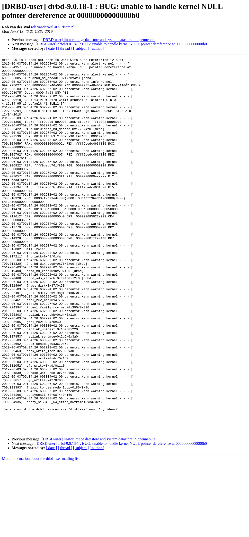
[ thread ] (65, 48)
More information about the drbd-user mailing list (41, 533)
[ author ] (97, 48)
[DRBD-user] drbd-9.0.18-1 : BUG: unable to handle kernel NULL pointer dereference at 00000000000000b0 (121, 44)
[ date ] (51, 48)
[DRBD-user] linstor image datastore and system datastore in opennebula (98, 40)
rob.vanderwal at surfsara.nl (52, 27)
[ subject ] (81, 48)
